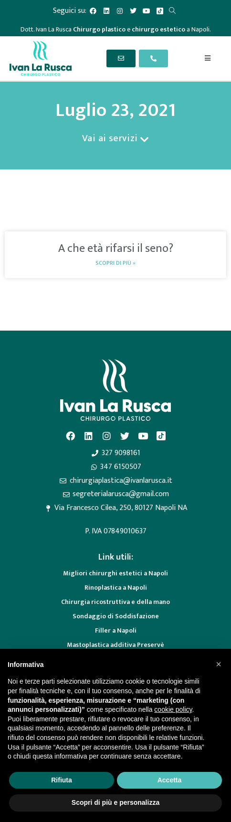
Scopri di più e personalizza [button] (115, 802)
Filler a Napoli (115, 630)
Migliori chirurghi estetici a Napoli (115, 573)
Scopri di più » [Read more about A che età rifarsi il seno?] (115, 263)
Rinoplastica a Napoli (115, 587)
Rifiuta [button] (61, 780)
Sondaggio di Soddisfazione (116, 616)
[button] (218, 664)
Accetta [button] (170, 780)
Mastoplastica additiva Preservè (115, 644)
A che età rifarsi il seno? (115, 248)
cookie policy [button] (173, 709)
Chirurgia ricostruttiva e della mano (115, 601)
